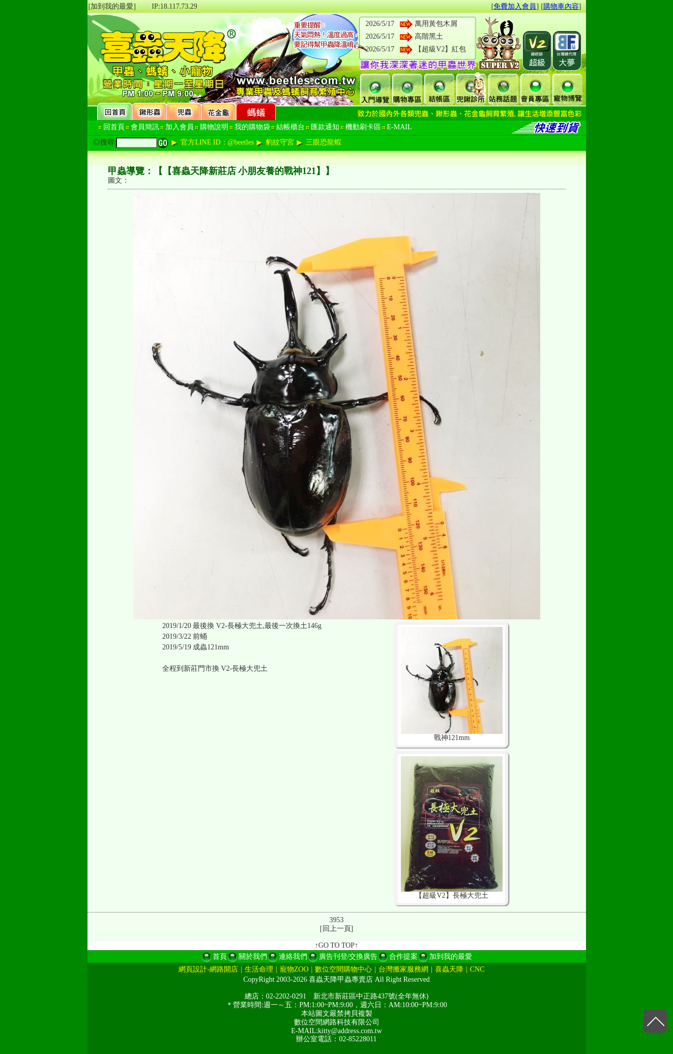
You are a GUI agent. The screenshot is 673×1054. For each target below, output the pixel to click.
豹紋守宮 (280, 142)
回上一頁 (337, 928)
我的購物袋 (252, 127)
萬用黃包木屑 (436, 23)
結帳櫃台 (290, 127)
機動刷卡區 (363, 127)
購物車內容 (561, 6)
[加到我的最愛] (112, 6)
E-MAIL (399, 127)
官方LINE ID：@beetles (217, 142)
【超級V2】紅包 (440, 49)
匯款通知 (325, 127)
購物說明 (214, 127)
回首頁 (114, 127)
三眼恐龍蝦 (323, 142)
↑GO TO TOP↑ (336, 945)
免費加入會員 (514, 6)
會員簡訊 (145, 127)
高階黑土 (429, 36)
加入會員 (179, 127)
